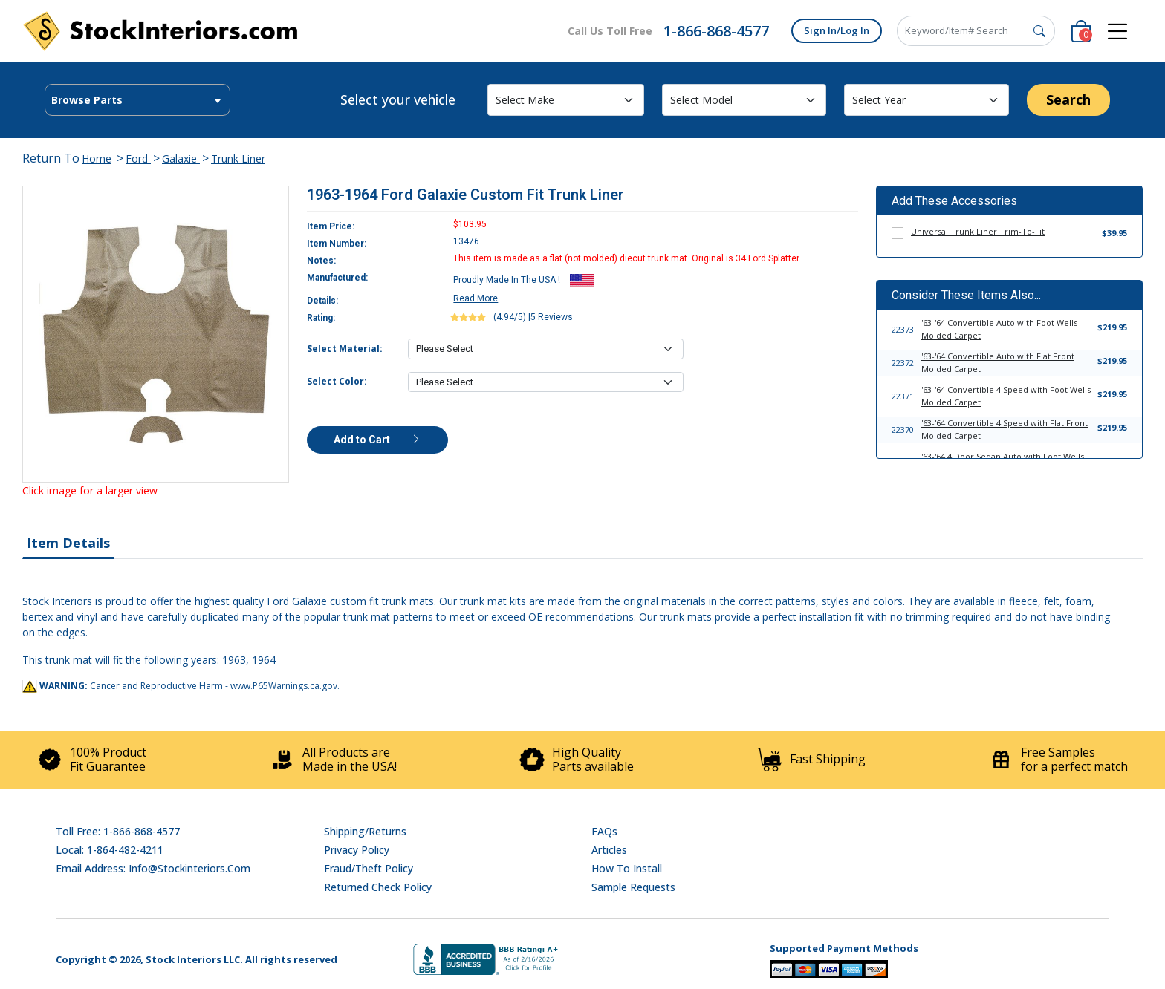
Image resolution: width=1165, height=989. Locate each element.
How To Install (626, 868)
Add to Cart (377, 439)
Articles (609, 850)
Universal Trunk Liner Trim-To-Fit (978, 231)
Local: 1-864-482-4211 (109, 850)
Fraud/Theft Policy (368, 868)
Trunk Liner (238, 158)
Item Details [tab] (68, 543)
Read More (475, 298)
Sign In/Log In (836, 30)
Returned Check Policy (378, 887)
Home (96, 158)
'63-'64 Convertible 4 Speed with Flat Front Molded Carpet (1004, 429)
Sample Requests (633, 887)
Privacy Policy (356, 850)
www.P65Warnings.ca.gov (283, 685)
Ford (138, 158)
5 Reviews (551, 317)
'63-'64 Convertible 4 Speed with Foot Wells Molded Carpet (1006, 396)
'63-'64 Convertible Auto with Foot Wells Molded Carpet (999, 329)
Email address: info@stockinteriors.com (153, 868)
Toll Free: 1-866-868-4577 (118, 831)
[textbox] (137, 100)
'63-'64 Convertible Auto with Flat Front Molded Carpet (997, 362)
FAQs (604, 831)
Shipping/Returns (365, 831)
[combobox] (137, 100)
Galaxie (181, 158)
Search (1068, 99)
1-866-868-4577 (716, 31)
